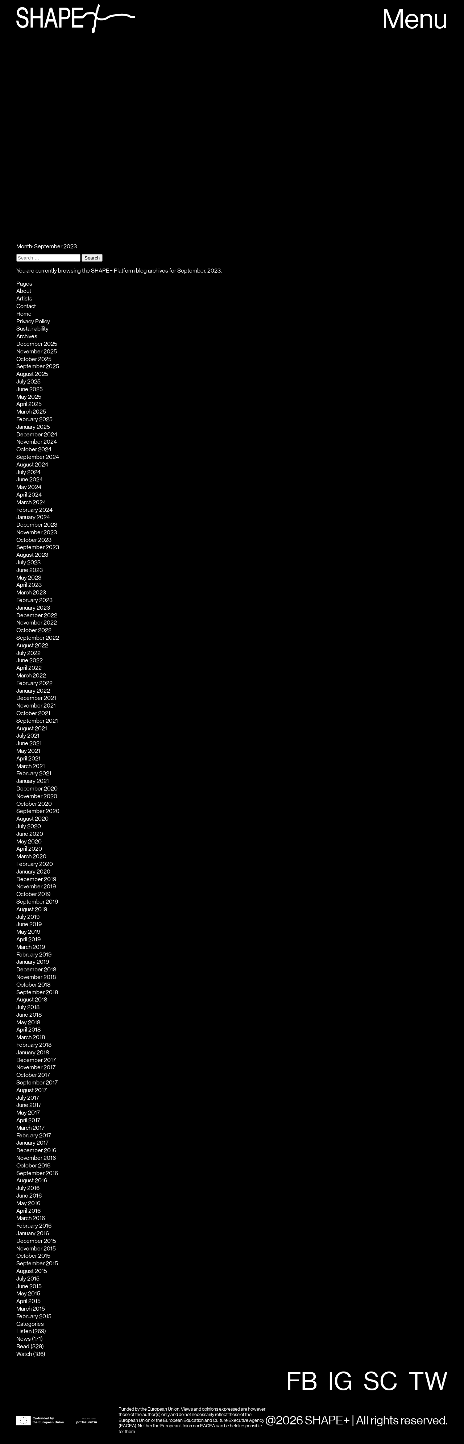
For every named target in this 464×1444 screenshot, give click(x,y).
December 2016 (36, 1150)
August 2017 (31, 1090)
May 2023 (28, 578)
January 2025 (33, 427)
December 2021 (36, 698)
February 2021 (33, 773)
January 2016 (32, 1233)
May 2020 (29, 842)
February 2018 (33, 1045)
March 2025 (31, 412)
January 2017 (32, 1143)
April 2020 (29, 849)
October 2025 (33, 359)
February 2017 (33, 1135)
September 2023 (37, 547)
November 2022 (36, 623)
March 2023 (31, 593)
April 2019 (28, 939)
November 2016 (36, 1158)
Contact (26, 306)
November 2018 (36, 977)
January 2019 (32, 962)
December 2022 (36, 615)
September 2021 (37, 721)
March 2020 (31, 856)
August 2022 (32, 645)
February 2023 (34, 600)
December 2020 (37, 789)
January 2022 (33, 691)
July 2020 (28, 826)
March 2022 (31, 676)
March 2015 (30, 1309)
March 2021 (30, 766)
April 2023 (29, 585)
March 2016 (30, 1218)
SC (381, 1382)
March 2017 (30, 1128)
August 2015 (31, 1271)
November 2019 (36, 886)
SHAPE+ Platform (113, 271)
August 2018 (31, 1000)
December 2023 (36, 525)
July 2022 (28, 653)
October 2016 (33, 1166)
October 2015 (33, 1256)
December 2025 (36, 344)
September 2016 (37, 1173)
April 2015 (28, 1301)
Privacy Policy (33, 321)
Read (22, 1346)
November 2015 (36, 1249)
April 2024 (29, 495)
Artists (24, 299)
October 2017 (33, 1075)
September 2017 (37, 1083)
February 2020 (34, 864)
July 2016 (28, 1188)
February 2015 (33, 1316)
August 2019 (31, 909)
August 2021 (31, 728)
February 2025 (34, 419)
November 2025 (36, 351)
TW (428, 1382)
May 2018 (28, 1022)
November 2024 (36, 442)
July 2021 (28, 736)
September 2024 (37, 457)
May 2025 (28, 397)
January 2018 (32, 1052)
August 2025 (32, 374)
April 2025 (29, 404)
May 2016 (28, 1203)
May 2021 (28, 751)
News (23, 1339)
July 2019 (28, 917)
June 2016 (29, 1196)
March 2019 (30, 947)
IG (340, 1382)
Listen (24, 1331)
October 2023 (33, 540)
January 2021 (32, 781)
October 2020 (34, 804)
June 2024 (29, 479)
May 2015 (28, 1293)
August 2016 (31, 1180)
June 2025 (29, 389)
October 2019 (33, 894)
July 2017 (27, 1098)
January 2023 (33, 608)
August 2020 (32, 819)
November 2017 (35, 1067)
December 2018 (36, 969)
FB (301, 1382)
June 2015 (29, 1286)
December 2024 (36, 434)
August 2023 (32, 555)
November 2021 (36, 706)
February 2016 (33, 1226)
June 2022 (29, 660)
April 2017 (28, 1120)
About (23, 291)
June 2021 (29, 743)
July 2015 (28, 1279)
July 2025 (28, 382)
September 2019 (37, 902)
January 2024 (33, 517)
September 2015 (37, 1263)
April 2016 (28, 1211)
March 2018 (30, 1037)
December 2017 (36, 1060)
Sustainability (32, 329)
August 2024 (32, 465)
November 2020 (36, 796)
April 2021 (28, 759)
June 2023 (29, 570)
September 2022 (37, 638)
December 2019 (36, 879)
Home (24, 314)
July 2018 (28, 1007)
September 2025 (37, 366)
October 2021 (33, 713)
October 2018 (33, 985)
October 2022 (33, 630)
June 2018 (29, 1015)
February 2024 (34, 510)
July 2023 (28, 562)
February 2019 (33, 955)
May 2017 (28, 1113)
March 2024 (31, 502)
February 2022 (34, 683)
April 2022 (29, 668)
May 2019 (28, 932)
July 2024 (28, 472)
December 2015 (36, 1241)
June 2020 (29, 834)
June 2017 (28, 1105)
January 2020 (33, 872)
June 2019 (29, 924)
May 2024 (28, 487)
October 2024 (33, 449)
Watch (24, 1354)
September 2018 (37, 992)
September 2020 (37, 811)
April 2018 (28, 1030)
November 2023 (36, 532)
